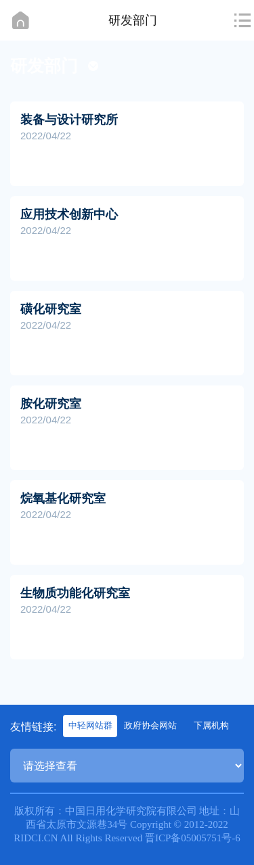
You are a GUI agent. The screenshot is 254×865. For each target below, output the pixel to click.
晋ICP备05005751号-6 (192, 838)
